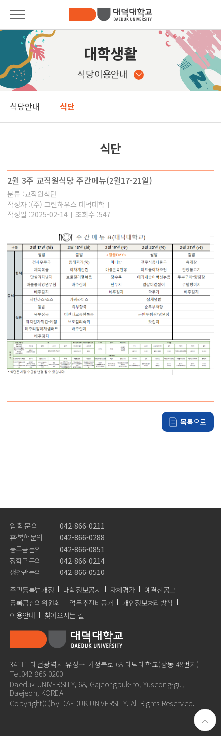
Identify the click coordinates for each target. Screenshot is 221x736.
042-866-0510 (82, 572)
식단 (67, 106)
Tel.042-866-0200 (36, 673)
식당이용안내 (110, 73)
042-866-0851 (82, 549)
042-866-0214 (82, 560)
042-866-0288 (82, 537)
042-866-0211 (82, 525)
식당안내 (25, 106)
